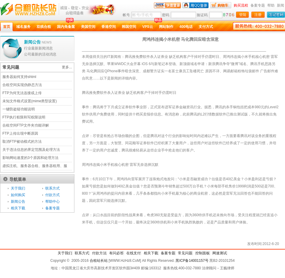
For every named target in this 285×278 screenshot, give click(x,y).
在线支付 (133, 253)
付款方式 (52, 195)
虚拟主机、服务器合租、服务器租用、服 (34, 166)
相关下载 (18, 208)
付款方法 (99, 253)
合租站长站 (99, 261)
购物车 (223, 5)
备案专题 (257, 5)
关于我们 (18, 188)
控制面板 (202, 253)
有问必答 (116, 253)
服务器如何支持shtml (19, 77)
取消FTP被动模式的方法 (22, 141)
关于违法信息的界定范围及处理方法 (31, 150)
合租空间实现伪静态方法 (22, 85)
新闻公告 (18, 201)
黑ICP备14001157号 (192, 261)
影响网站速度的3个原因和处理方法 (30, 158)
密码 (165, 15)
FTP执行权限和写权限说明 (23, 117)
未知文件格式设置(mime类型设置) (29, 101)
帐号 (126, 15)
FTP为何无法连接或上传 (22, 93)
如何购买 (18, 195)
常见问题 (185, 253)
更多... (67, 67)
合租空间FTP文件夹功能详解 (25, 125)
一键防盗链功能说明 (18, 109)
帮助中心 (52, 201)
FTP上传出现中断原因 (20, 133)
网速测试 (219, 253)
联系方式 (52, 188)
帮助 (270, 5)
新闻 (280, 5)
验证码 (202, 15)
